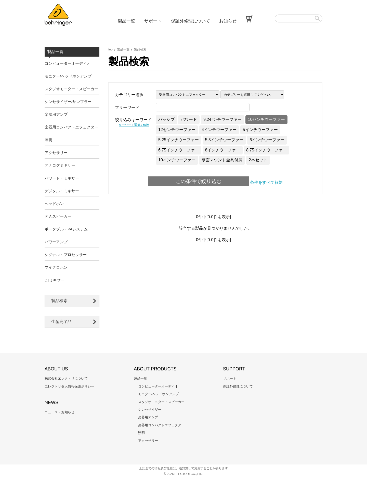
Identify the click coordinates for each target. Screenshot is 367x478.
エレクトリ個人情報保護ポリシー (69, 386)
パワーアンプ (56, 242)
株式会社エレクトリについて (66, 378)
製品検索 (59, 301)
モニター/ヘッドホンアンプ (68, 76)
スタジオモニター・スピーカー (71, 89)
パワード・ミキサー (62, 178)
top (110, 49)
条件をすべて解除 (266, 182)
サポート (153, 21)
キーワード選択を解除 (134, 125)
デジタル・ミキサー (62, 191)
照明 (48, 140)
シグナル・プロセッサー (66, 254)
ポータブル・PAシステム (66, 229)
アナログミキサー (60, 165)
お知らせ (228, 21)
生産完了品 (61, 321)
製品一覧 (126, 21)
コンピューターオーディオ (67, 63)
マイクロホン (56, 267)
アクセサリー (56, 152)
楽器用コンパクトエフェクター (71, 127)
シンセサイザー (149, 409)
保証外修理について (190, 21)
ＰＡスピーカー (58, 216)
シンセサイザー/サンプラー (68, 101)
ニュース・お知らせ (59, 412)
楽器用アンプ (56, 114)
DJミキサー (54, 280)
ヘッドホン (54, 203)
